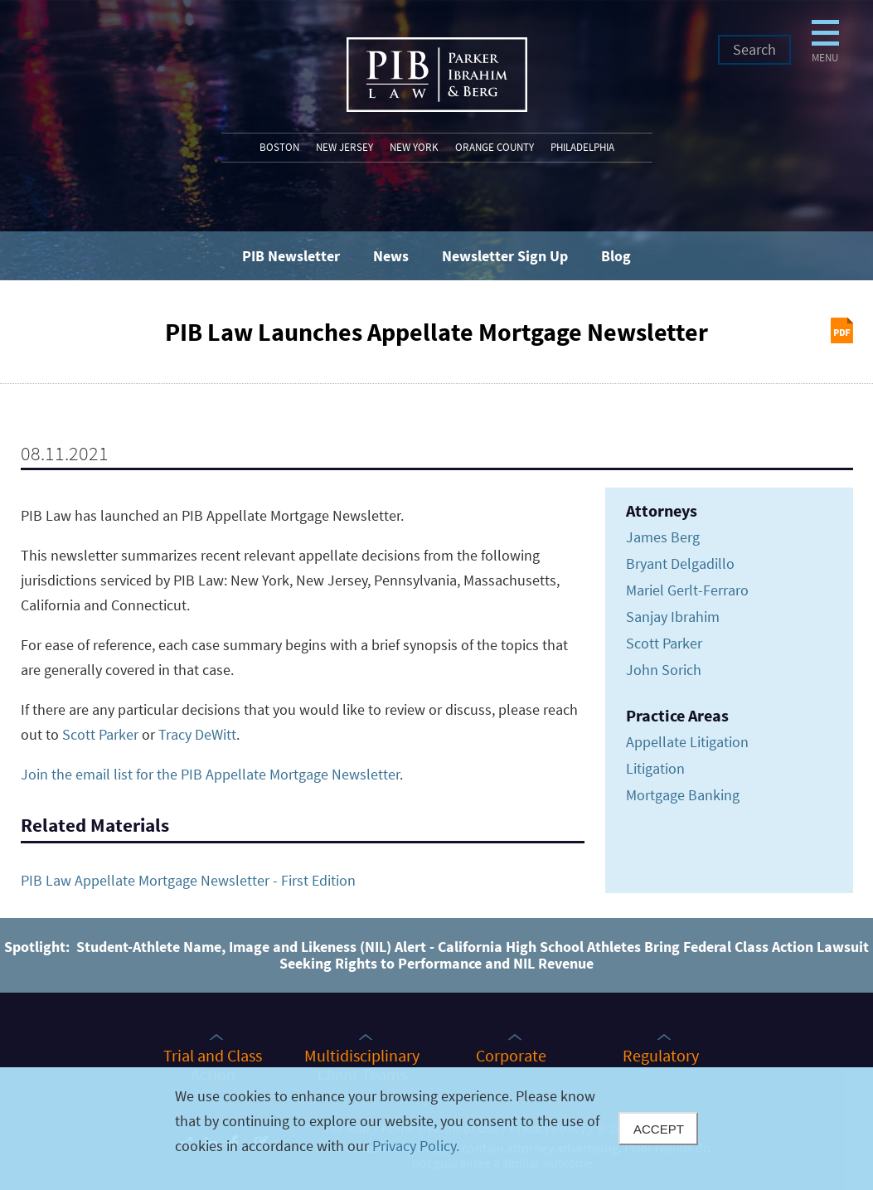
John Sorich (663, 669)
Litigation (655, 768)
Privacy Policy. (415, 1145)
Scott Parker (100, 734)
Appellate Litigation (687, 741)
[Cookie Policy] (436, 1128)
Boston (279, 147)
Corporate (511, 1055)
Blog (616, 256)
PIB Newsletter (291, 256)
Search (754, 49)
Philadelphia (582, 147)
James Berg (663, 536)
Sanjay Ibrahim (673, 616)
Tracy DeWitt (197, 734)
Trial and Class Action (212, 1064)
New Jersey (344, 147)
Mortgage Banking (683, 794)
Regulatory (661, 1055)
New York (414, 147)
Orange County (494, 147)
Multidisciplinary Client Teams (362, 1064)
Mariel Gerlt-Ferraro (687, 590)
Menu (684, 81)
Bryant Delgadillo (680, 563)
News (391, 256)
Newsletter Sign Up (505, 256)
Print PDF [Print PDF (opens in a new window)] (842, 330)
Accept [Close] (658, 1129)
